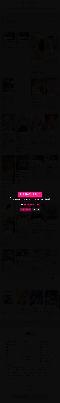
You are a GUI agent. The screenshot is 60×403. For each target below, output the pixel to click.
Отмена (36, 209)
